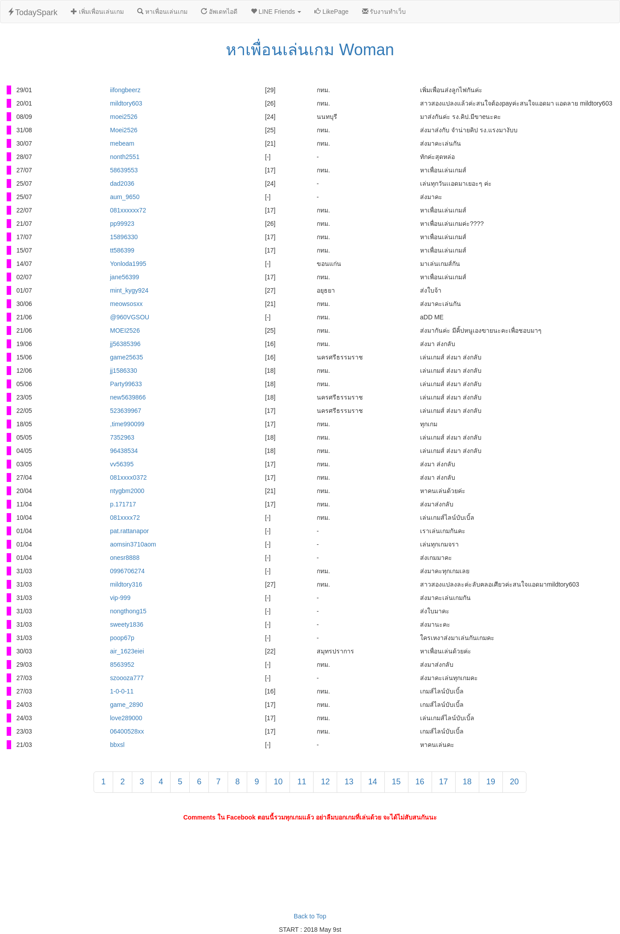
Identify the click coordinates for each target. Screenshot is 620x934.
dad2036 (122, 183)
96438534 (124, 450)
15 (396, 781)
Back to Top (310, 916)
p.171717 (123, 504)
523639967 (125, 410)
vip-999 (120, 597)
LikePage (331, 11)
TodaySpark (32, 12)
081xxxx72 (125, 517)
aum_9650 (124, 196)
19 (490, 781)
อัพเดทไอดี (219, 11)
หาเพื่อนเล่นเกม (162, 11)
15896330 (124, 237)
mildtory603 (126, 103)
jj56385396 (125, 343)
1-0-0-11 (122, 691)
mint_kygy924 (129, 290)
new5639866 (128, 397)
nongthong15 (128, 611)
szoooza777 (127, 677)
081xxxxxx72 (128, 210)
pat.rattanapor (129, 530)
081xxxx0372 (128, 477)
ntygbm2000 (127, 490)
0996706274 (127, 571)
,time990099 (127, 424)
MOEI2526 (125, 330)
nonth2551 (124, 156)
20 (514, 781)
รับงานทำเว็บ (384, 11)
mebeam (122, 143)
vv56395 (122, 464)
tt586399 (122, 250)
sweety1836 (126, 624)
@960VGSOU (129, 317)
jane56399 (124, 277)
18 (467, 781)
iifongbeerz (125, 90)
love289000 (126, 718)
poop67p (122, 637)
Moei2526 (124, 130)
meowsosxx (126, 303)
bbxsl (117, 744)
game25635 (126, 357)
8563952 (122, 664)
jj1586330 (123, 370)
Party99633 (126, 383)
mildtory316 (126, 584)
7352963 (122, 437)
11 (301, 781)
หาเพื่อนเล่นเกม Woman (310, 50)
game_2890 (126, 704)
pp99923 (122, 223)
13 (348, 781)
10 (277, 781)
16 (420, 781)
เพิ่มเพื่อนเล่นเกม (97, 11)
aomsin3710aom (133, 544)
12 (325, 781)
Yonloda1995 (128, 263)
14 (372, 781)
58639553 (124, 170)
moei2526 (124, 116)
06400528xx (127, 731)
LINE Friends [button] (276, 11)
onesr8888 (124, 557)
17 (443, 781)
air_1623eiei (127, 651)
